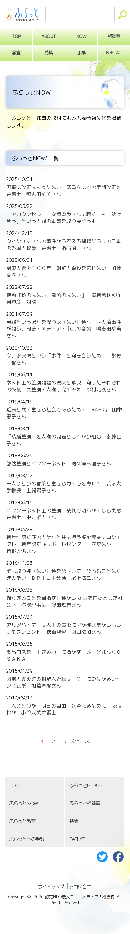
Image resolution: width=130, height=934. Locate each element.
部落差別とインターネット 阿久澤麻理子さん (58, 463)
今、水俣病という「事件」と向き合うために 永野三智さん (63, 359)
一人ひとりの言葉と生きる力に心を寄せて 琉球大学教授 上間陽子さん (63, 487)
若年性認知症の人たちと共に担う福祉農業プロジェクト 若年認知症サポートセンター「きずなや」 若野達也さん (63, 543)
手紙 (81, 52)
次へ (76, 741)
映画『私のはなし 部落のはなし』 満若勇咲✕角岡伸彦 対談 (63, 298)
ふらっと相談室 (84, 803)
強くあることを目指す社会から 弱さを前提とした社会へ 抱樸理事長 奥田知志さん (64, 601)
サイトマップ (51, 886)
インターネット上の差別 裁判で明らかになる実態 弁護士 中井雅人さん (66, 514)
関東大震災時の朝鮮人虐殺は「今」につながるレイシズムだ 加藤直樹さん (63, 682)
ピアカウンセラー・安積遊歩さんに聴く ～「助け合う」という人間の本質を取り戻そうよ (63, 217)
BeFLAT (76, 838)
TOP (13, 785)
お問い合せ (80, 886)
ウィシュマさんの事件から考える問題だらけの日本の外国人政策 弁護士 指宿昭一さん (63, 244)
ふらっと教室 (22, 821)
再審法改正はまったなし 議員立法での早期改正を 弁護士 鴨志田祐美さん (66, 190)
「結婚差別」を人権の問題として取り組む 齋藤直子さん (63, 440)
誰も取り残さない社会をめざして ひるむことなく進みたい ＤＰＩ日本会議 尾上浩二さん (63, 574)
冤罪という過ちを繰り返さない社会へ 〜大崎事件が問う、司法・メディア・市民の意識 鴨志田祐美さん (63, 328)
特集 (49, 52)
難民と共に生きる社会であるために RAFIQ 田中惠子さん (64, 413)
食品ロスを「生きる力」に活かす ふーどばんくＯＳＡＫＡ (63, 655)
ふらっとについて (86, 785)
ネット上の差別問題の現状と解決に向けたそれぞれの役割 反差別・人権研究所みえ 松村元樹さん (63, 386)
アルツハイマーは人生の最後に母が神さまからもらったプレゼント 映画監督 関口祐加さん (63, 628)
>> (88, 741)
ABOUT (49, 36)
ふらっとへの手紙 (26, 838)
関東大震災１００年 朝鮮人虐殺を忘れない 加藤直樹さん (63, 271)
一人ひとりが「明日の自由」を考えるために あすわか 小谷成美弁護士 (64, 709)
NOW (81, 36)
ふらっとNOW (23, 803)
